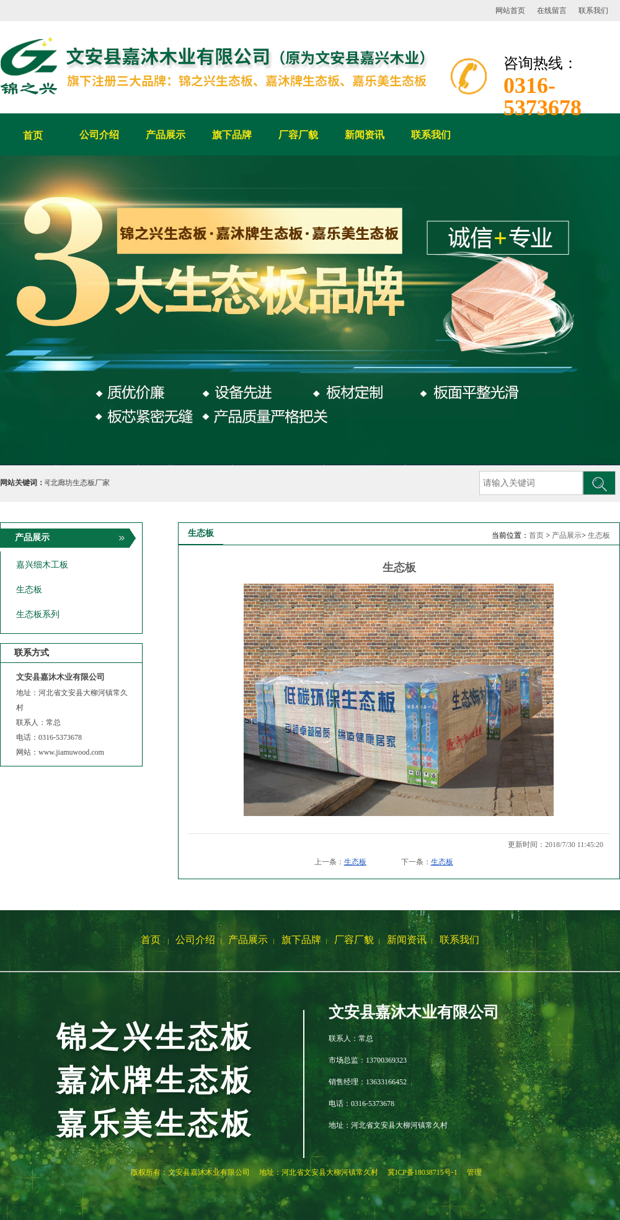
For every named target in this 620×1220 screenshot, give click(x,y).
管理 (474, 1172)
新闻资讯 (407, 939)
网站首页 (510, 10)
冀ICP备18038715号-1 (423, 1172)
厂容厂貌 (354, 939)
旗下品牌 (301, 939)
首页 (33, 135)
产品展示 (567, 535)
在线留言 (552, 10)
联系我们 (593, 10)
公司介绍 (195, 939)
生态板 (599, 535)
